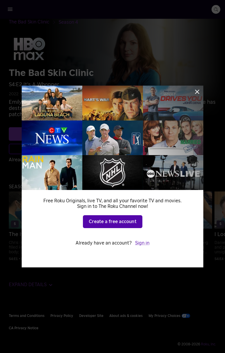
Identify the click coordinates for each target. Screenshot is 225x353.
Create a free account (113, 221)
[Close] (197, 91)
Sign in (142, 243)
